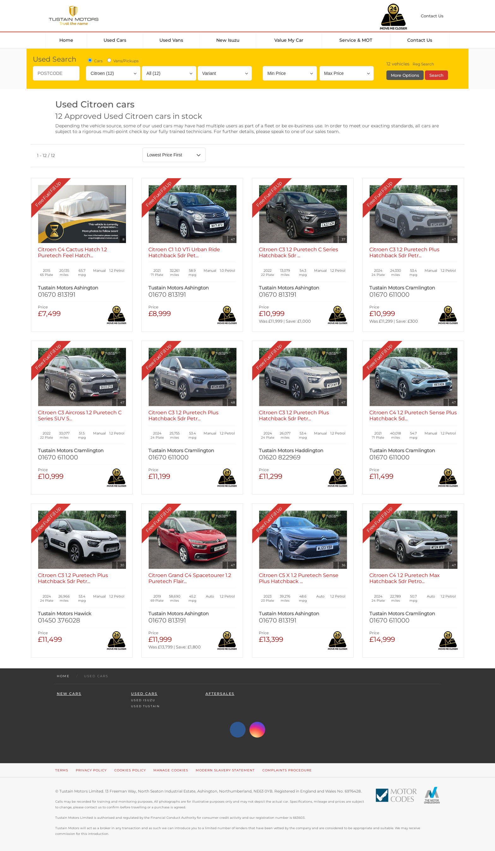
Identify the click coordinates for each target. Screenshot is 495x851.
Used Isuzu (143, 700)
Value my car (288, 40)
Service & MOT (355, 40)
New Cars (69, 694)
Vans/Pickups (122, 60)
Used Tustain (145, 706)
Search (436, 75)
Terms (61, 770)
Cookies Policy (130, 770)
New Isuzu (227, 40)
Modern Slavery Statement (225, 770)
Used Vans (171, 40)
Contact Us (419, 40)
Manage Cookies (170, 770)
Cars (95, 60)
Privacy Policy (91, 770)
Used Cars (115, 40)
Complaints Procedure (287, 770)
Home (66, 40)
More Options (405, 75)
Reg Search (423, 64)
